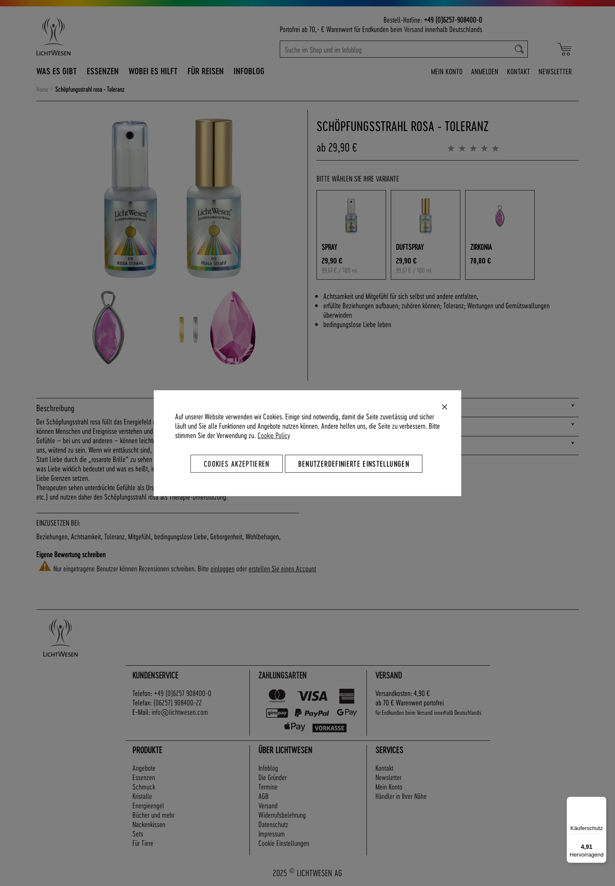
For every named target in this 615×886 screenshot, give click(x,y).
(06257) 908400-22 (177, 702)
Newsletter (555, 71)
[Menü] (601, 802)
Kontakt (518, 71)
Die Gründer (272, 776)
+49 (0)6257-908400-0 (453, 19)
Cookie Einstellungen (283, 842)
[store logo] (90, 36)
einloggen (222, 568)
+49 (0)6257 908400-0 (182, 692)
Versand (413, 28)
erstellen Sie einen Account (282, 568)
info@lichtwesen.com (180, 711)
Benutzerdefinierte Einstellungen (353, 463)
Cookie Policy (274, 434)
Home (42, 89)
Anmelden (484, 71)
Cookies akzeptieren (236, 463)
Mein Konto (447, 71)
